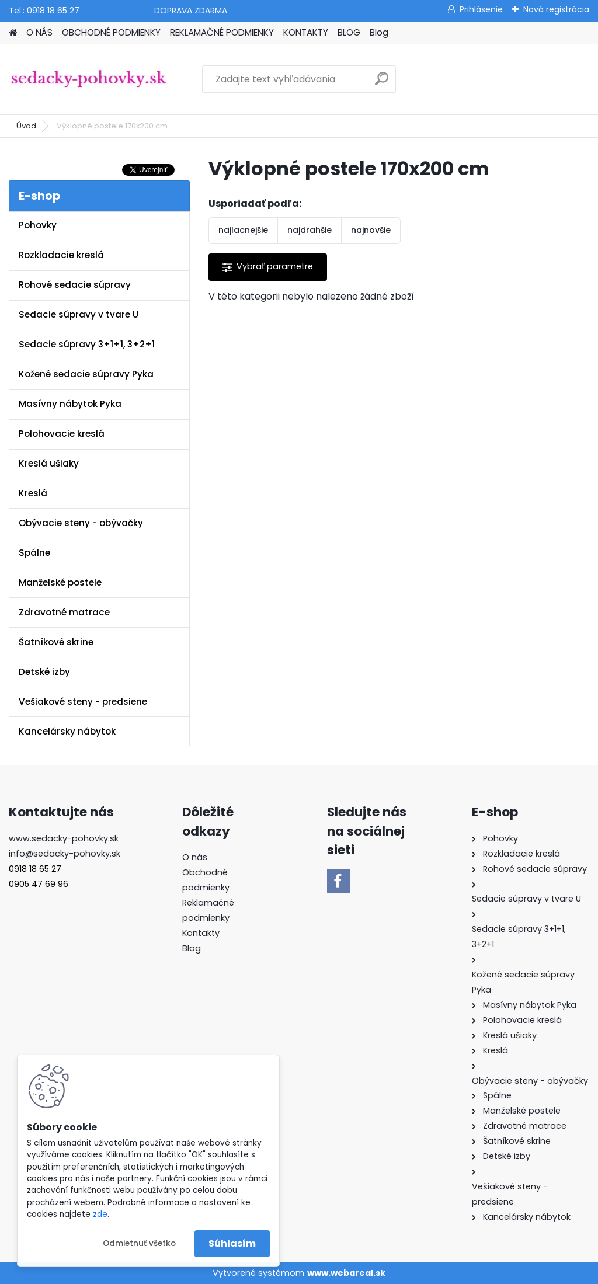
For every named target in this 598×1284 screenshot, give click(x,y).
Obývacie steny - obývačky (81, 523)
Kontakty (201, 933)
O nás (194, 857)
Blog (379, 32)
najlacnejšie (243, 230)
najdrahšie (309, 230)
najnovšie (371, 230)
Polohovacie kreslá (62, 433)
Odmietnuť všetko (139, 1243)
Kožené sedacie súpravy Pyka (86, 374)
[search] (381, 83)
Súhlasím (232, 1243)
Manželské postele (60, 582)
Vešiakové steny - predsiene (83, 701)
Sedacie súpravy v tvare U (78, 314)
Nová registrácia (556, 9)
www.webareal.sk (346, 1273)
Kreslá (33, 493)
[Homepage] (13, 33)
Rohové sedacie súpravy (75, 285)
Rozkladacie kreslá (61, 255)
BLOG (349, 32)
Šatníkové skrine (56, 642)
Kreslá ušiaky (49, 463)
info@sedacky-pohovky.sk (64, 854)
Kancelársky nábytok (67, 731)
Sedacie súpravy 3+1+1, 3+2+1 (87, 344)
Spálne (34, 553)
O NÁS (39, 32)
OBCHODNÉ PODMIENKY (111, 32)
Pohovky (38, 225)
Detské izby (44, 672)
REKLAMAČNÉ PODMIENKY (222, 32)
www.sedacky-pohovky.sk (64, 838)
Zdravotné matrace (64, 612)
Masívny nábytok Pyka (70, 404)
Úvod (26, 125)
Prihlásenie (481, 9)
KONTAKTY (305, 32)
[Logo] (89, 79)
